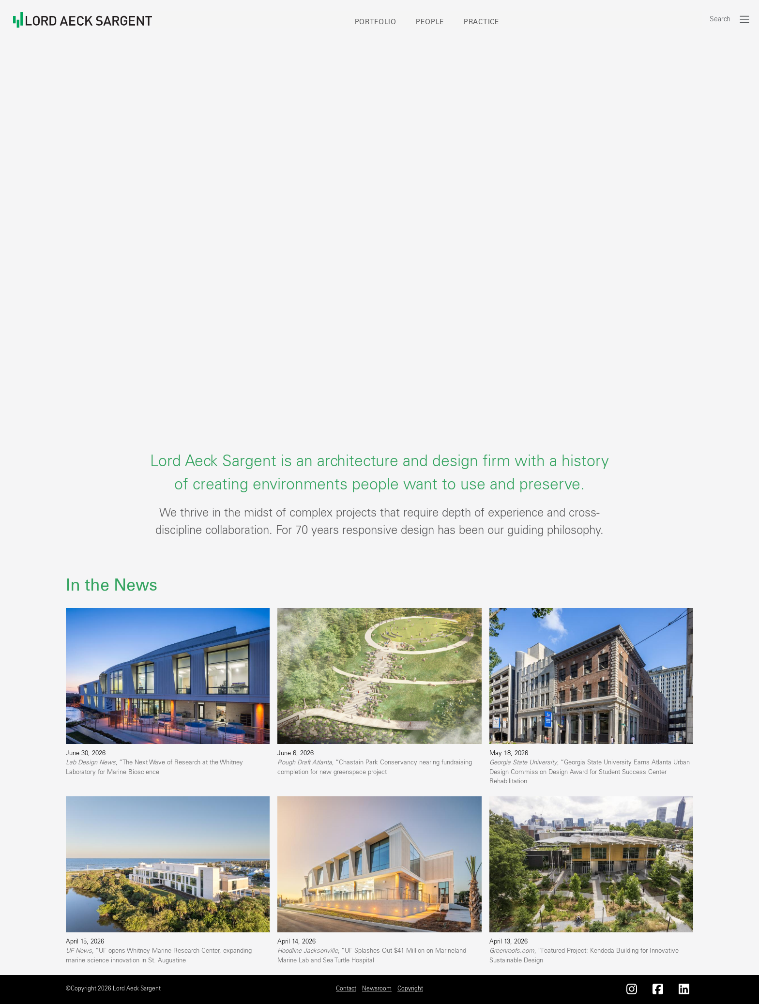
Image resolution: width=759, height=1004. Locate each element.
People (430, 22)
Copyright (410, 988)
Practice (482, 22)
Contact (346, 988)
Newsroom (377, 988)
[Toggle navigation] (744, 19)
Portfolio (375, 22)
